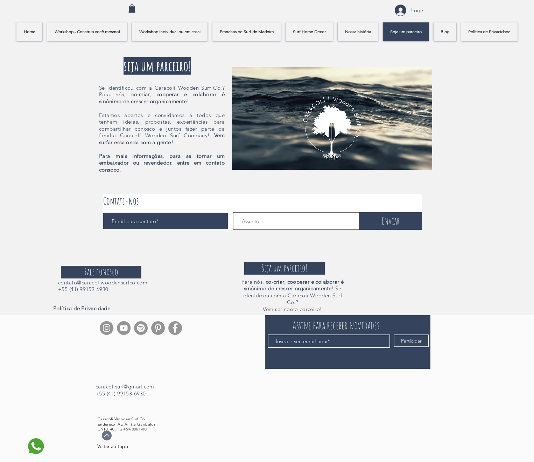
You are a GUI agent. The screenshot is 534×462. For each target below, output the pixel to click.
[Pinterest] (158, 328)
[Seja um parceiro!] (284, 268)
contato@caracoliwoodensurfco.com (102, 282)
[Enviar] (390, 221)
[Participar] (411, 341)
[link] (131, 8)
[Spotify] (141, 328)
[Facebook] (175, 328)
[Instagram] (106, 328)
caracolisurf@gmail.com (125, 386)
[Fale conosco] (101, 272)
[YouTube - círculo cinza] (124, 328)
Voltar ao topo (112, 446)
